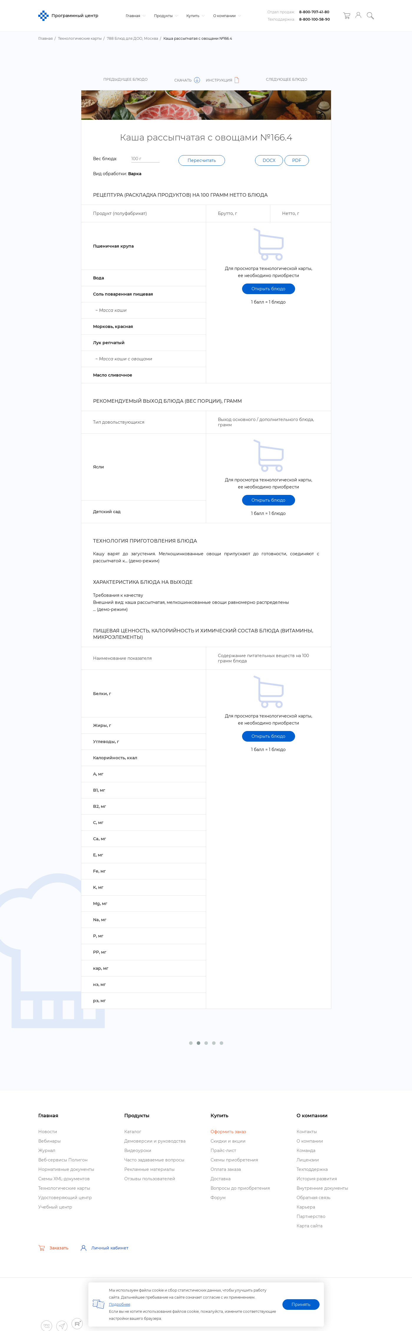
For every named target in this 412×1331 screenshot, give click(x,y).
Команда (306, 1150)
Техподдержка (312, 1169)
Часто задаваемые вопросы (154, 1160)
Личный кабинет (104, 1248)
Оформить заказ (228, 1131)
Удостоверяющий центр (65, 1197)
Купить (194, 16)
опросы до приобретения (240, 1188)
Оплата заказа (226, 1169)
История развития (317, 1178)
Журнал (46, 1150)
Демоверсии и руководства (155, 1141)
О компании (226, 16)
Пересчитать (202, 160)
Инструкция (223, 80)
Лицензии (308, 1160)
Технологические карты (64, 1188)
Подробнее (119, 1304)
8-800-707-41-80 (314, 12)
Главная (135, 16)
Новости (47, 1131)
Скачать (187, 80)
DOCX (269, 160)
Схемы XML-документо (64, 1178)
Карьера (306, 1207)
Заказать (53, 1248)
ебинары (49, 1141)
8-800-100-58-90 (314, 19)
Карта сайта (309, 1226)
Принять (301, 1304)
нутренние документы (322, 1188)
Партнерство (311, 1216)
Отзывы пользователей (149, 1178)
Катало (132, 1131)
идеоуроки (137, 1150)
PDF (296, 160)
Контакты (307, 1131)
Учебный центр (55, 1207)
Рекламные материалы (149, 1169)
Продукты (165, 16)
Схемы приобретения (234, 1160)
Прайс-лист (223, 1150)
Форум (218, 1197)
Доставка (221, 1178)
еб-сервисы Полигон (62, 1160)
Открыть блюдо (268, 288)
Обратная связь (313, 1197)
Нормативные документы (66, 1169)
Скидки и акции (228, 1141)
